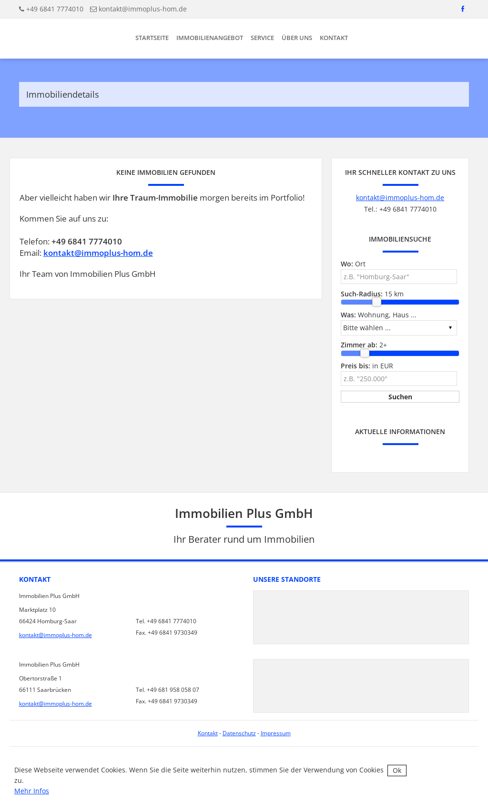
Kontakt (334, 37)
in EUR (367, 365)
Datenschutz (239, 733)
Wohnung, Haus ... (379, 314)
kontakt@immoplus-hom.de (143, 8)
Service (262, 37)
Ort (353, 263)
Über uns (297, 37)
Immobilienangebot (209, 37)
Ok (397, 770)
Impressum (276, 733)
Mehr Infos (31, 790)
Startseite (152, 37)
